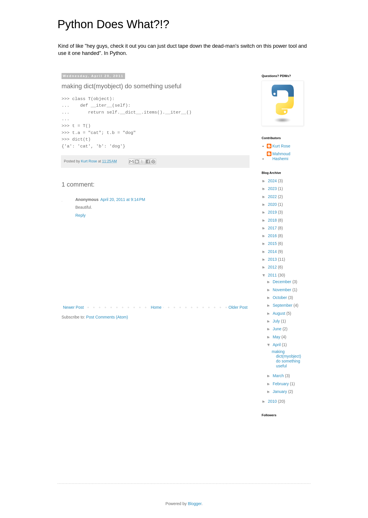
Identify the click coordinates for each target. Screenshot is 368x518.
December (282, 281)
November (282, 289)
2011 (273, 275)
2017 (273, 228)
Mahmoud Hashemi (281, 156)
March (279, 375)
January (280, 391)
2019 (273, 212)
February (281, 383)
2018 (273, 220)
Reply (80, 215)
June (277, 329)
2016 (273, 235)
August (279, 313)
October (280, 297)
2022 (273, 196)
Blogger (194, 503)
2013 (273, 259)
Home (156, 307)
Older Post (238, 307)
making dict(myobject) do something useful (286, 358)
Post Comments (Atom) (107, 317)
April (277, 344)
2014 (273, 251)
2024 (273, 181)
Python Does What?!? (113, 24)
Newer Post (73, 307)
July (277, 321)
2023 (273, 188)
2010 (273, 401)
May (277, 337)
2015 (273, 243)
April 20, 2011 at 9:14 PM (122, 199)
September (283, 305)
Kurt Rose (281, 146)
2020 (273, 204)
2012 (273, 267)
